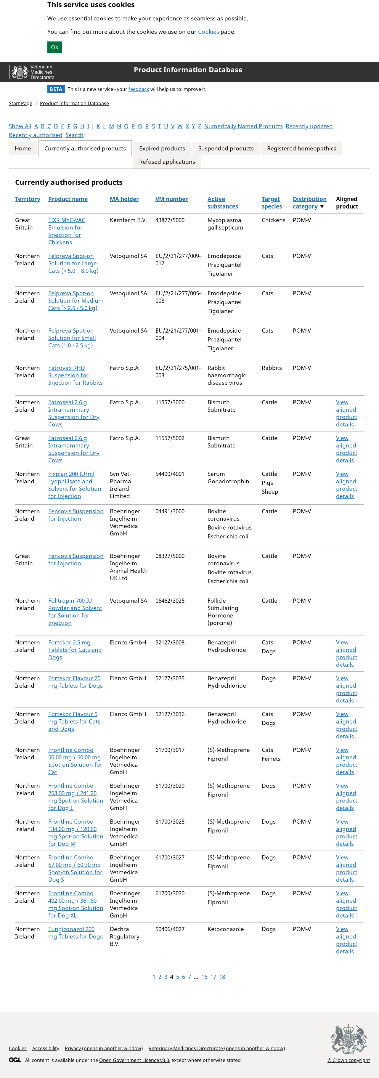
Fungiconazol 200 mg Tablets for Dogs (75, 932)
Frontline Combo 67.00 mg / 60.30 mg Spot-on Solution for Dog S (75, 868)
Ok (54, 47)
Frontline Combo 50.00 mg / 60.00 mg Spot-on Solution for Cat (75, 761)
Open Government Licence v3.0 (134, 1060)
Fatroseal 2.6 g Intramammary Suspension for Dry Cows (73, 413)
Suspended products (226, 148)
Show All (20, 126)
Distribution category (310, 202)
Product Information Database (188, 69)
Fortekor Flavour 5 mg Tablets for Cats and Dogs (74, 721)
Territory (27, 199)
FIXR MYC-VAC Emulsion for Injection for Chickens (66, 231)
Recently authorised (35, 135)
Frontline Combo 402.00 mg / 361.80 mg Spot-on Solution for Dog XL (75, 904)
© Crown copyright (348, 1060)
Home (23, 148)
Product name (68, 199)
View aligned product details (346, 413)
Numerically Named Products (243, 126)
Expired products (162, 148)
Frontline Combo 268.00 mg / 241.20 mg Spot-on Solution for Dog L (75, 797)
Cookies (208, 32)
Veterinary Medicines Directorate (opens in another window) (217, 1048)
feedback (139, 89)
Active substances (223, 202)
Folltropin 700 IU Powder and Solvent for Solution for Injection (75, 612)
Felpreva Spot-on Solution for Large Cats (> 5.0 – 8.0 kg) (73, 263)
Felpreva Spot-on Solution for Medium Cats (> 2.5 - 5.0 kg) (76, 300)
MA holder (124, 199)
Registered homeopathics (301, 148)
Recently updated (309, 126)
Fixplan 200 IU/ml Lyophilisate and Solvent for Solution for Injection (74, 485)
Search (74, 135)
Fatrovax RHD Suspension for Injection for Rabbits (75, 375)
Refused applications (167, 162)
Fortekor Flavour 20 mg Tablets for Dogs (75, 681)
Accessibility (45, 1048)
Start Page (20, 103)
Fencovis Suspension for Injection (76, 514)
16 (204, 977)
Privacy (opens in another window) (104, 1048)
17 (213, 977)
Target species (272, 202)
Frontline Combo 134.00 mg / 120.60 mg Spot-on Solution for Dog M (75, 833)
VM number (171, 199)
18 (222, 977)
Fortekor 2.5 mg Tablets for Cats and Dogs (75, 650)
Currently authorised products (85, 148)
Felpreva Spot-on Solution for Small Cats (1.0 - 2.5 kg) (72, 338)
